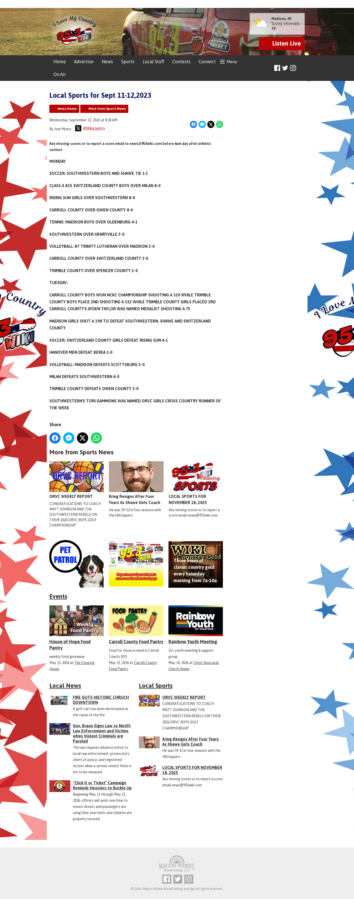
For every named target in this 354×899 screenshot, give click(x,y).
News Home (67, 109)
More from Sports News (107, 109)
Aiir (192, 889)
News (107, 61)
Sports (127, 61)
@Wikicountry (90, 128)
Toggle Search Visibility (302, 68)
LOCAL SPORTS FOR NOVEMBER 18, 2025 (195, 483)
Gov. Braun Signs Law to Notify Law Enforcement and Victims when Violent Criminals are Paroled (102, 733)
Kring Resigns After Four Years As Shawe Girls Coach (136, 483)
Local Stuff (153, 61)
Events (58, 596)
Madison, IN (281, 19)
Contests (181, 61)
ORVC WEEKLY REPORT (76, 480)
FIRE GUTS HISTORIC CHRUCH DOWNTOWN (101, 700)
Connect (207, 61)
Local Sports (156, 685)
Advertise (84, 61)
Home (59, 61)
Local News (65, 685)
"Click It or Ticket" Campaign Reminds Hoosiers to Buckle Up (102, 785)
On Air (59, 74)
